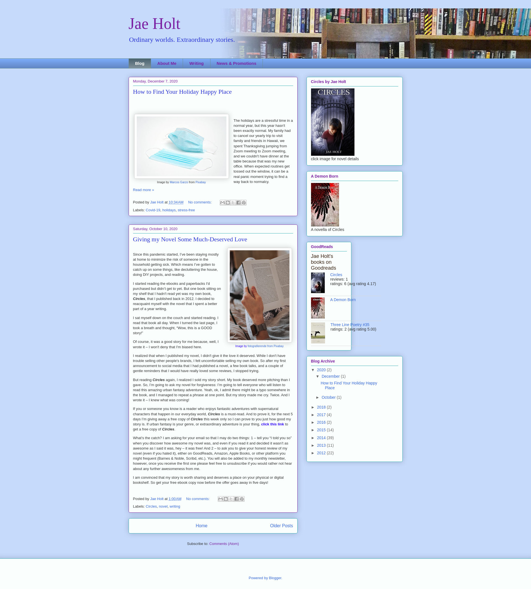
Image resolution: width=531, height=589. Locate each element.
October (329, 397)
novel (163, 506)
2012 (322, 453)
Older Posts (281, 525)
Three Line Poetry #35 (350, 324)
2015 (322, 430)
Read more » (143, 190)
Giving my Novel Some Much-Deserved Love (190, 239)
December (331, 376)
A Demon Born (343, 299)
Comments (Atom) (224, 544)
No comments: (200, 202)
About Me (166, 63)
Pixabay (201, 182)
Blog (139, 63)
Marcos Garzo (179, 182)
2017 (322, 414)
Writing (196, 63)
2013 (322, 445)
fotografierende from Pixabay (266, 346)
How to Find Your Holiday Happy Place (182, 91)
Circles (151, 506)
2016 (322, 422)
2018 (322, 407)
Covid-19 (153, 210)
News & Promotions (236, 63)
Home (201, 525)
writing (175, 506)
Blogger (275, 578)
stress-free (186, 210)
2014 (322, 438)
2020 (322, 370)
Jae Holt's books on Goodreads (323, 262)
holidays (169, 210)
